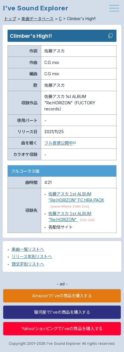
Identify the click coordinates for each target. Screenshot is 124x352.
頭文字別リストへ (28, 263)
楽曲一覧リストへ (28, 249)
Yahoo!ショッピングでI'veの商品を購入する (62, 328)
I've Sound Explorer (35, 8)
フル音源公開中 (58, 142)
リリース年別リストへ (32, 256)
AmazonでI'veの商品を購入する (62, 295)
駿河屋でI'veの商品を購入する (62, 312)
